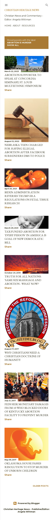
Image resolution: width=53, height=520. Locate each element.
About (16, 25)
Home (8, 25)
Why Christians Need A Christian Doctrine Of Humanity (23, 356)
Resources (28, 25)
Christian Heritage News (22, 10)
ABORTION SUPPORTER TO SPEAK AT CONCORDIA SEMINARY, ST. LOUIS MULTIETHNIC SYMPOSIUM (23, 80)
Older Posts (40, 486)
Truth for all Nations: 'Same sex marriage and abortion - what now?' (23, 280)
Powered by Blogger (26, 503)
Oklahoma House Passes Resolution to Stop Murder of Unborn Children (26, 467)
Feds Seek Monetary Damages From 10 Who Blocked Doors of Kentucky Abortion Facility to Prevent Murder (26, 409)
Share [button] (8, 90)
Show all (13, 45)
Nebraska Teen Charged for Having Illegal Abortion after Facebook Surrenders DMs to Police (25, 150)
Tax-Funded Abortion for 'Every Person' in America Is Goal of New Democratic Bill (25, 237)
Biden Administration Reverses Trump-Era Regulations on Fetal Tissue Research (26, 197)
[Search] (46, 4)
